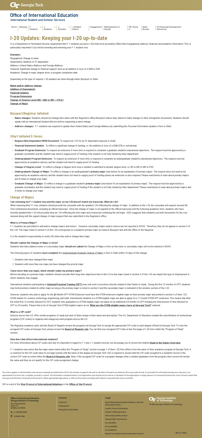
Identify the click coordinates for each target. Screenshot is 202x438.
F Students (33, 28)
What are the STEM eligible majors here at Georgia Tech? (120, 305)
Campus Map (19, 416)
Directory (63, 402)
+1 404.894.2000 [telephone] (20, 412)
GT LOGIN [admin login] (182, 433)
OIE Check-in (134, 28)
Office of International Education (44, 15)
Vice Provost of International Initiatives (42, 384)
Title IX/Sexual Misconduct (116, 416)
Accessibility (110, 423)
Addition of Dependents (22, 89)
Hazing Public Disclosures (116, 419)
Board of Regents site (77, 329)
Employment (64, 406)
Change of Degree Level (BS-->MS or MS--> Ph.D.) (37, 100)
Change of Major (19, 103)
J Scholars (62, 28)
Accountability (111, 426)
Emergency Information (68, 410)
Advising (23, 27)
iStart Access (146, 28)
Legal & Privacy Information (116, 408)
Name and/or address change (26, 85)
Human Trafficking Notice (115, 412)
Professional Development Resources (169, 28)
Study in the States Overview (165, 343)
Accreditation (111, 430)
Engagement (96, 27)
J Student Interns (76, 28)
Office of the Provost (80, 384)
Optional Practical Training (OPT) (65, 284)
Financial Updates (19, 93)
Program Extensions (21, 96)
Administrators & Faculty (112, 28)
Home (14, 27)
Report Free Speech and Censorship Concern (124, 434)
